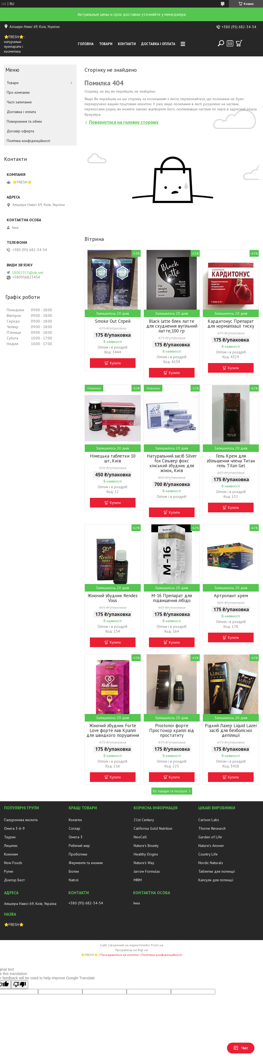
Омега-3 (76, 837)
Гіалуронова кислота (21, 819)
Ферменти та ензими (86, 862)
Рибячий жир (79, 845)
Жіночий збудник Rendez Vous (113, 598)
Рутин (8, 871)
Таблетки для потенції (216, 871)
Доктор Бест (14, 880)
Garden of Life (210, 837)
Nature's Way (144, 862)
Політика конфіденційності (28, 140)
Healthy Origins (146, 854)
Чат (240, 1048)
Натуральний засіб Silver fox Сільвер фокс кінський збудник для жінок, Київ (172, 463)
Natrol (74, 880)
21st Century (144, 819)
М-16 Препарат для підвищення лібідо (171, 598)
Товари (105, 44)
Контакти (127, 44)
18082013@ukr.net (27, 272)
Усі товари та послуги (169, 791)
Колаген (75, 819)
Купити (115, 363)
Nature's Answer (211, 845)
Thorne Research (212, 828)
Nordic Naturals (210, 862)
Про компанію (18, 92)
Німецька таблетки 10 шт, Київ (113, 458)
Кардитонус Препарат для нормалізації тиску (230, 323)
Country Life (208, 854)
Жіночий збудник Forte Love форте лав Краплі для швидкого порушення (112, 730)
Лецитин (10, 845)
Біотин (74, 871)
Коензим (11, 854)
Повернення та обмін (24, 121)
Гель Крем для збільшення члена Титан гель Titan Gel (231, 461)
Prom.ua (157, 945)
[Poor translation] (19, 984)
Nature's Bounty (146, 845)
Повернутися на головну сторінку (123, 122)
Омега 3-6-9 (14, 828)
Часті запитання (19, 102)
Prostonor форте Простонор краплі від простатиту (171, 730)
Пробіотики (78, 854)
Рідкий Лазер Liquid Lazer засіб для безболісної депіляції (231, 730)
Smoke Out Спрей (112, 321)
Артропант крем (231, 595)
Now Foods (13, 862)
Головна (86, 44)
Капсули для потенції (215, 880)
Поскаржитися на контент (119, 955)
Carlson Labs (208, 819)
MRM (138, 880)
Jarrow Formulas (147, 871)
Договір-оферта (20, 131)
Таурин (10, 837)
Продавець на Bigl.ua (131, 950)
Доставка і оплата (158, 44)
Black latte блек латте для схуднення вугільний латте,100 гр (171, 326)
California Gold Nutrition (153, 828)
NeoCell (140, 837)
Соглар (74, 828)
